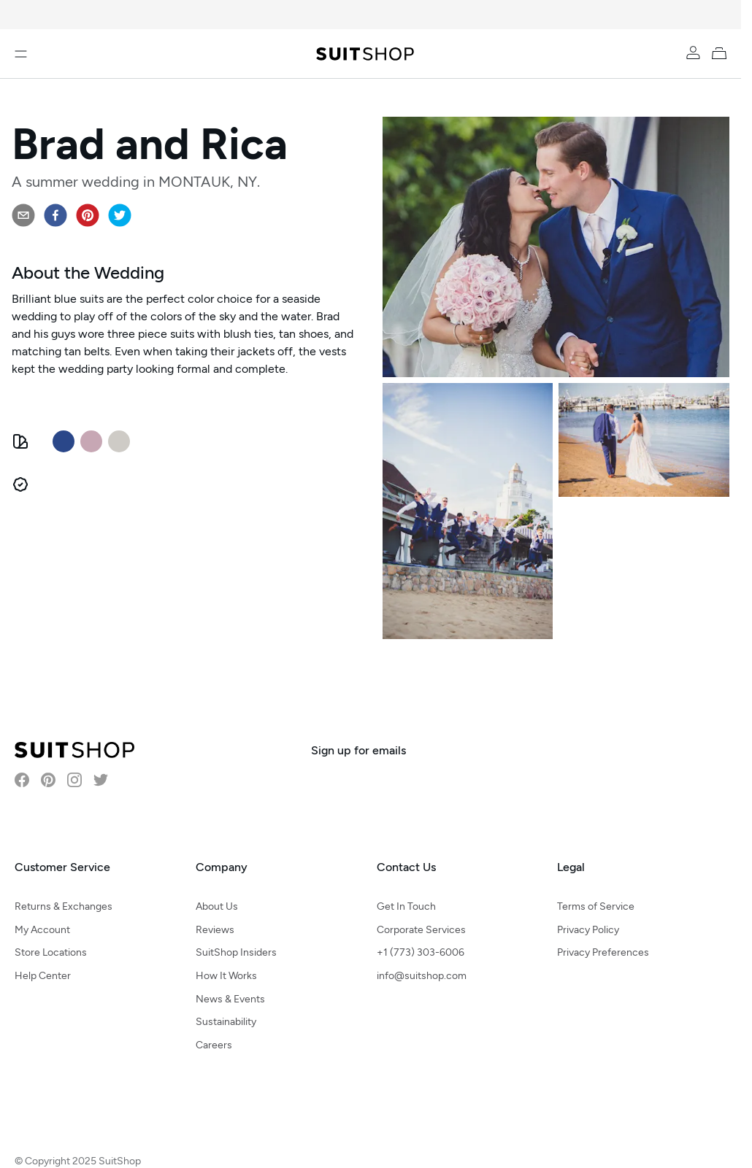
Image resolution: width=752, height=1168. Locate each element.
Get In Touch (406, 906)
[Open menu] (21, 54)
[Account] (693, 52)
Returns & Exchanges (63, 906)
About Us (217, 906)
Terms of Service (595, 906)
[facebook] (55, 215)
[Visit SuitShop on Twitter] (100, 780)
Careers (214, 1045)
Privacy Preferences (603, 952)
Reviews (215, 930)
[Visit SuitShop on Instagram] (74, 780)
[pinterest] (87, 215)
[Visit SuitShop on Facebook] (22, 780)
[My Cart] (722, 52)
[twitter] (119, 215)
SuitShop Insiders (236, 952)
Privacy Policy (588, 930)
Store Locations (51, 952)
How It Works (226, 976)
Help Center (43, 976)
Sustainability (226, 1022)
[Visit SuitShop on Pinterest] (48, 780)
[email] (23, 215)
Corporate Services (421, 930)
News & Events (230, 999)
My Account (42, 930)
